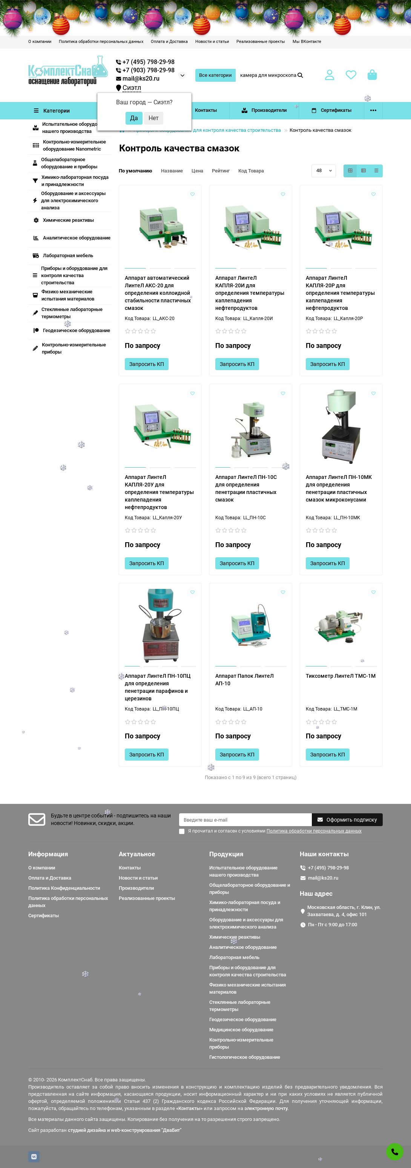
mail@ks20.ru (137, 78)
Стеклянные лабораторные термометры (239, 1005)
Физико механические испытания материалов (63, 295)
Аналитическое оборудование (71, 238)
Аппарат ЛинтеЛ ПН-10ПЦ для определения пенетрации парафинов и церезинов (157, 687)
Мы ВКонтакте (307, 41)
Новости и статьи (212, 41)
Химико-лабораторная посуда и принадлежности (71, 180)
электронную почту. (266, 1108)
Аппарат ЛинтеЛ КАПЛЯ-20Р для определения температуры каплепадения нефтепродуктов (340, 293)
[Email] (245, 819)
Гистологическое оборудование (244, 1057)
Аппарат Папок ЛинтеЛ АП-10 (244, 679)
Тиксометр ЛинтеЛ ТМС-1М (341, 676)
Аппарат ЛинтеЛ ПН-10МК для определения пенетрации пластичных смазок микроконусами (339, 488)
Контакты (201, 110)
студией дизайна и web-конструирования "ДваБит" (124, 1130)
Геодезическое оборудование (71, 330)
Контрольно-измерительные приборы (69, 348)
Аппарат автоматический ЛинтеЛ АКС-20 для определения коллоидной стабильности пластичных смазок (158, 293)
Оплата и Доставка (169, 41)
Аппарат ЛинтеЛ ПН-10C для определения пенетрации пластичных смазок (246, 488)
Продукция (226, 854)
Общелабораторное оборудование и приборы (65, 163)
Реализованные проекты (260, 41)
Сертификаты (331, 110)
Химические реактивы (63, 220)
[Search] (272, 75)
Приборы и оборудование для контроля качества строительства (70, 275)
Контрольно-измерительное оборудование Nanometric (69, 145)
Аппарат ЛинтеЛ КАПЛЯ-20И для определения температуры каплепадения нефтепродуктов (249, 293)
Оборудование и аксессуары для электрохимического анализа (69, 200)
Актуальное (137, 854)
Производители (264, 110)
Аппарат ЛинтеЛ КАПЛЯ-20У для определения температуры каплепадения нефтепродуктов (159, 492)
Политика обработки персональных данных (101, 41)
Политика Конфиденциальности (64, 888)
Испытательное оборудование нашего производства (71, 127)
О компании (39, 41)
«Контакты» (189, 1108)
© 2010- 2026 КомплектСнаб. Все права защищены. (87, 1080)
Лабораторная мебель (63, 255)
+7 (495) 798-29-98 (328, 868)
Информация (48, 854)
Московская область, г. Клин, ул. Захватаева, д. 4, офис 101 (344, 910)
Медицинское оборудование (241, 1029)
